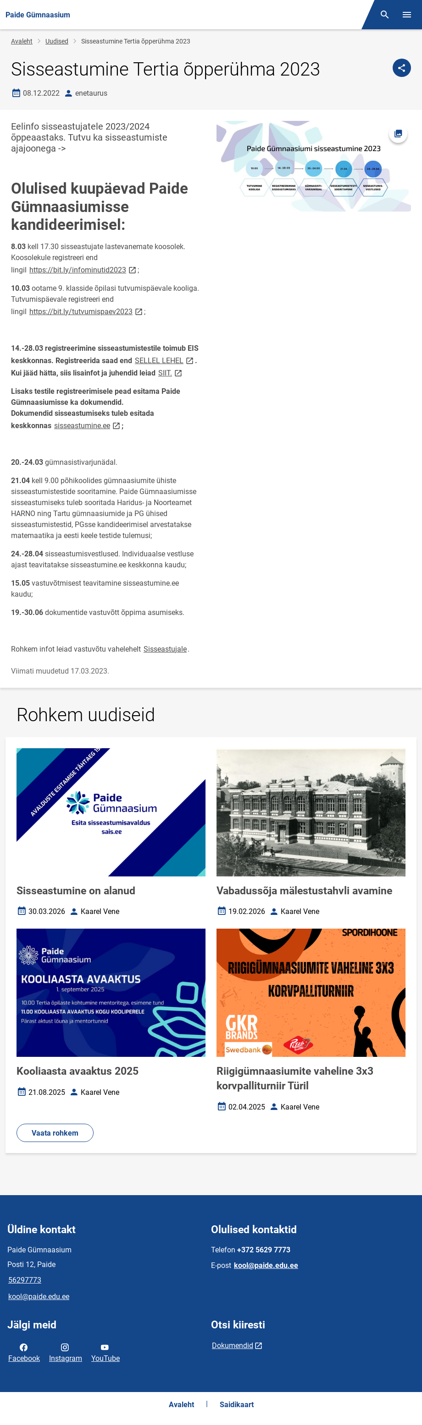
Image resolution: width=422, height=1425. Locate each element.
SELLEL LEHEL (165, 360)
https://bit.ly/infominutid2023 (83, 269)
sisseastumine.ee (88, 425)
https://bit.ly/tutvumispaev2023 (86, 311)
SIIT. (170, 372)
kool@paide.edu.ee (38, 1296)
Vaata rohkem (55, 1133)
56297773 (24, 1280)
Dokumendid (232, 1345)
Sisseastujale (165, 649)
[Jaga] (402, 68)
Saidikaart (237, 1404)
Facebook (24, 1352)
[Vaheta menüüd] (406, 14)
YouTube (105, 1352)
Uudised (56, 41)
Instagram (65, 1352)
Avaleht (22, 41)
